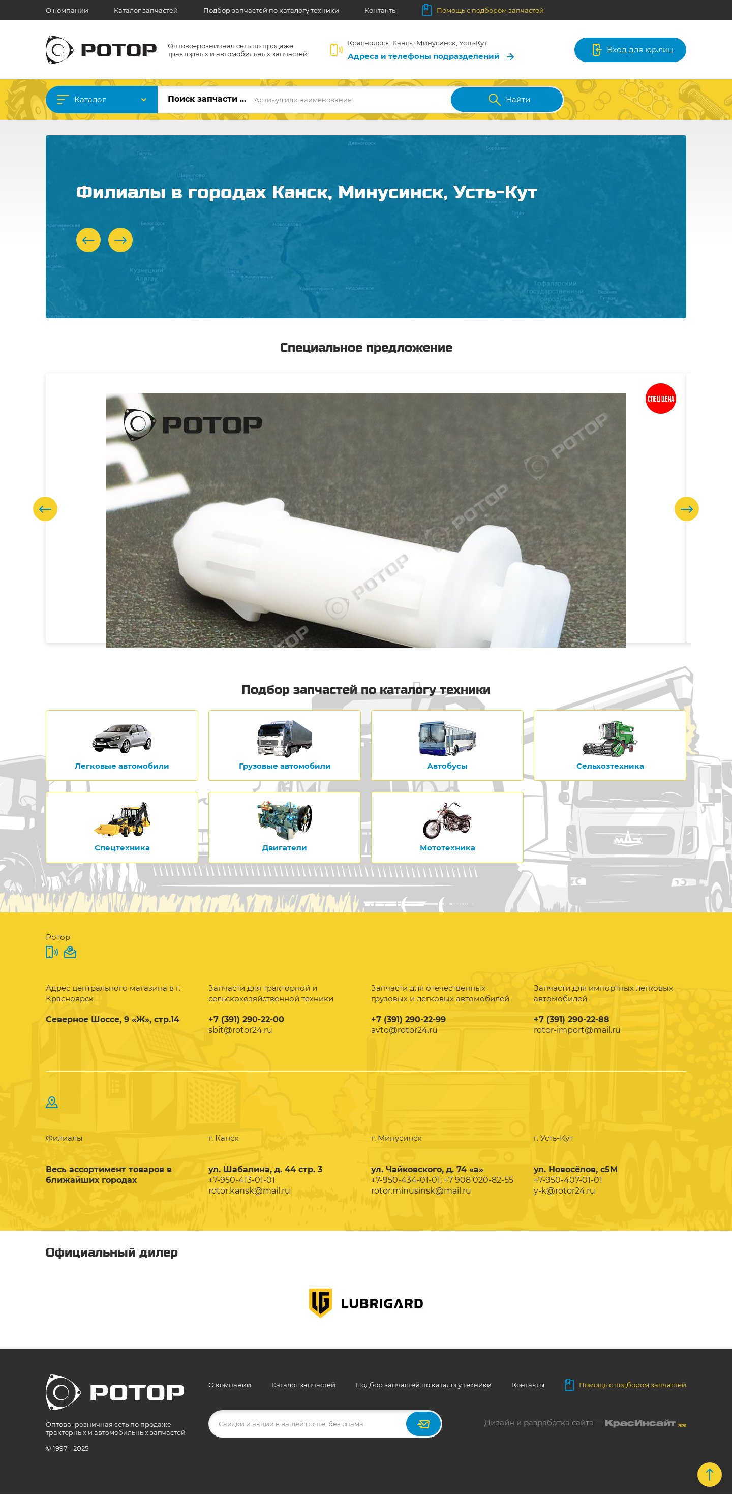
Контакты (380, 10)
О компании (67, 10)
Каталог (90, 99)
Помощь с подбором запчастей (483, 10)
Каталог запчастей (146, 10)
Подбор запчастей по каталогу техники (271, 10)
